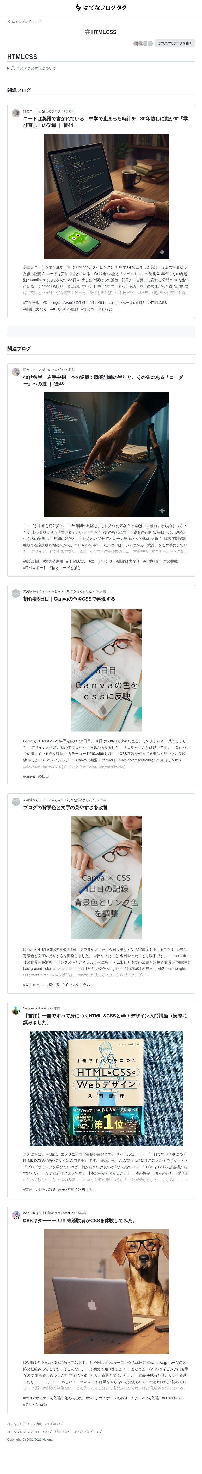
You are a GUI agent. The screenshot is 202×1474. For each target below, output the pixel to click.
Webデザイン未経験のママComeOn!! (49, 1213)
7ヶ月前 (100, 591)
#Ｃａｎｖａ (33, 985)
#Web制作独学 (74, 303)
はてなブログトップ (88, 1432)
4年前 (56, 1008)
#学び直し (98, 303)
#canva (29, 776)
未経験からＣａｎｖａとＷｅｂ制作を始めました (57, 591)
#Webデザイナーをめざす (107, 1398)
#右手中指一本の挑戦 (126, 303)
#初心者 (52, 985)
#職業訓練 (31, 561)
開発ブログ (63, 1432)
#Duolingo (51, 303)
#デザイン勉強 (35, 1404)
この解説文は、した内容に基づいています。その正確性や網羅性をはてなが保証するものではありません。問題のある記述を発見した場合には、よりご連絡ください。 (32, 69)
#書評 (28, 1189)
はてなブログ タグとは (23, 1432)
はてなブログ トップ (24, 21)
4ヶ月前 (69, 111)
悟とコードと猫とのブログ (42, 111)
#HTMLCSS (157, 303)
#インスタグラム (76, 985)
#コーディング (101, 561)
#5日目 (44, 776)
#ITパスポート (35, 568)
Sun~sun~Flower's (36, 1008)
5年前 (82, 1213)
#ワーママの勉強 (145, 1398)
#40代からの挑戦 (64, 309)
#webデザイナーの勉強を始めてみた (53, 1398)
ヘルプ (47, 1432)
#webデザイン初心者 (75, 1189)
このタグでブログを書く (175, 43)
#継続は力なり (35, 309)
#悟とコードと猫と (97, 309)
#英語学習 (31, 303)
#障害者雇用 (53, 561)
